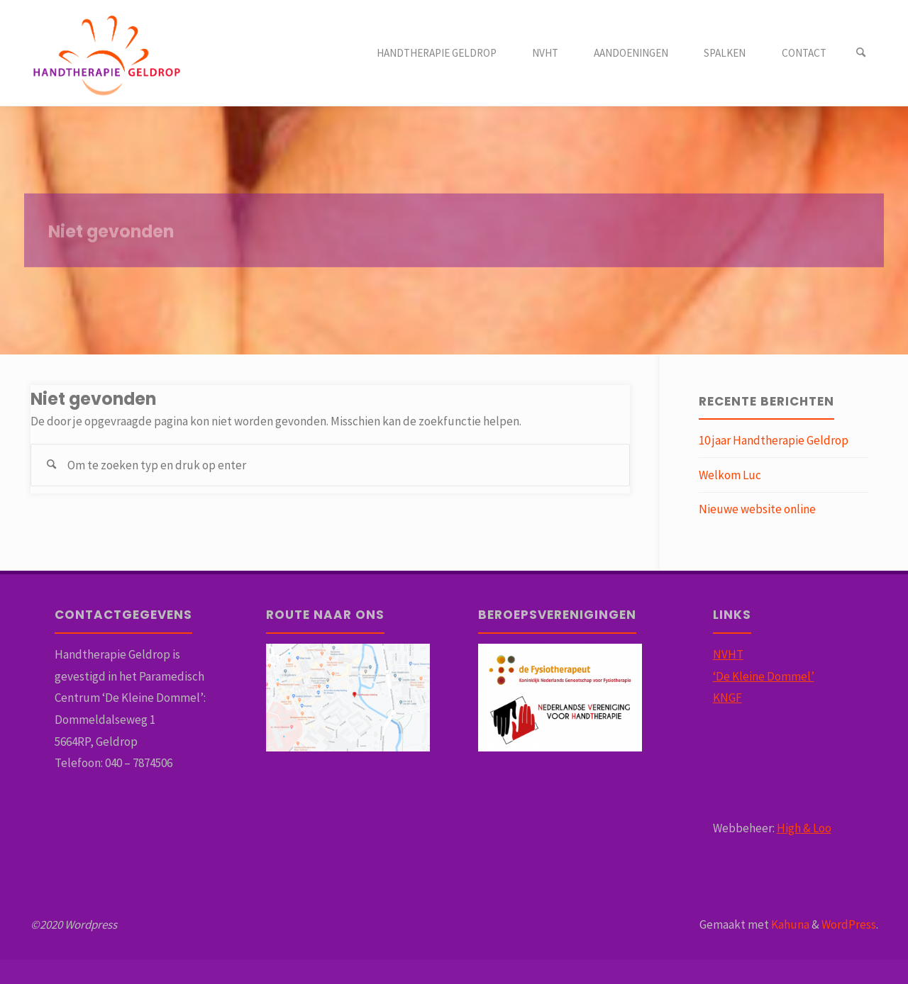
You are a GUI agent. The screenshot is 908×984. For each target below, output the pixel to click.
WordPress (848, 924)
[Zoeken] (861, 53)
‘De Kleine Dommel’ (763, 676)
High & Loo (804, 828)
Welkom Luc (730, 475)
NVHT (728, 654)
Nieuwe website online (757, 509)
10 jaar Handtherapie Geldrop (773, 440)
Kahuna (789, 924)
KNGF (727, 697)
